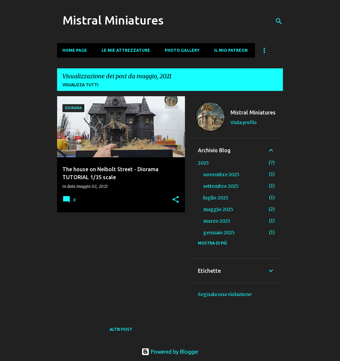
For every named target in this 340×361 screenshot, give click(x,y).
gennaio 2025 (219, 233)
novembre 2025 (221, 175)
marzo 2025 (216, 221)
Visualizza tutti (80, 85)
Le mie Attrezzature (126, 50)
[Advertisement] (118, 263)
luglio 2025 (215, 198)
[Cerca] (279, 21)
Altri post (121, 329)
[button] (176, 199)
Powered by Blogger (170, 352)
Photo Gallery (182, 50)
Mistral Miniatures (113, 20)
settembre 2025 (221, 186)
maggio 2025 (218, 209)
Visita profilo (243, 122)
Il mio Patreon (231, 50)
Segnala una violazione (225, 294)
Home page (74, 50)
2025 (203, 163)
